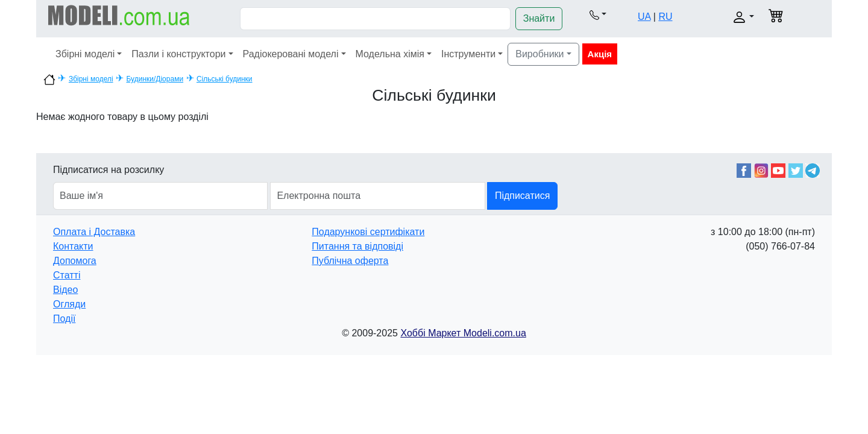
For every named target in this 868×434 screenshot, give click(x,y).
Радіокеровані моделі (291, 54)
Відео (65, 290)
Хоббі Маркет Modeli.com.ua (463, 333)
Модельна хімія (390, 54)
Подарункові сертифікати (368, 232)
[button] (597, 14)
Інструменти (468, 54)
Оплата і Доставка (94, 232)
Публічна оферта (350, 261)
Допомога (74, 261)
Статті (66, 275)
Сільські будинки (225, 79)
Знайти (539, 18)
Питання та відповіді (357, 246)
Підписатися (522, 195)
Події (64, 318)
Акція (600, 54)
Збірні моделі (85, 54)
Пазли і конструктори (178, 54)
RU (665, 16)
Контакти (73, 246)
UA (644, 16)
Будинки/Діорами (154, 79)
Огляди (69, 304)
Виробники (539, 54)
